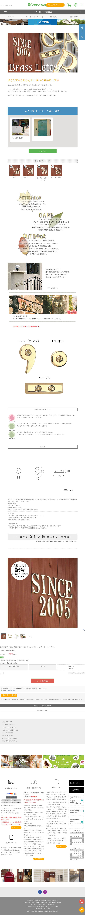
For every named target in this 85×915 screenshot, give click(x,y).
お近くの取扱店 (74, 790)
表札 (3, 722)
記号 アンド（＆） (56, 171)
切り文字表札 (9, 732)
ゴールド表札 (9, 735)
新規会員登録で (55, 5)
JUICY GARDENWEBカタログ (75, 811)
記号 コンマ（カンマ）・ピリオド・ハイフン (42, 173)
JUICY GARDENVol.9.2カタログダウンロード (75, 822)
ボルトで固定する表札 (12, 730)
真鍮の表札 (9, 722)
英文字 (14, 171)
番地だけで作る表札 (11, 741)
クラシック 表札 (10, 724)
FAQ (1, 5)
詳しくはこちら (15, 827)
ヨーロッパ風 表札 (11, 727)
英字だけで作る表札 (11, 738)
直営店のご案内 (74, 783)
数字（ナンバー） (28, 171)
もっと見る (42, 151)
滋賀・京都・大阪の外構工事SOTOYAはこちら (75, 800)
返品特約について (42, 710)
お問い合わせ (8, 5)
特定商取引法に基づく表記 (42, 908)
